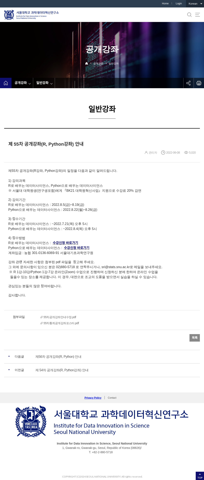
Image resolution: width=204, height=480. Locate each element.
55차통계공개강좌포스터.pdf (61, 323)
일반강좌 (114, 63)
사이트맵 (197, 15)
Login (179, 3)
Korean (193, 3)
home (5, 83)
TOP (200, 477)
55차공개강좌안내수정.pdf (60, 317)
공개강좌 (98, 63)
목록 (195, 338)
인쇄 (199, 83)
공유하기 (188, 83)
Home (165, 3)
